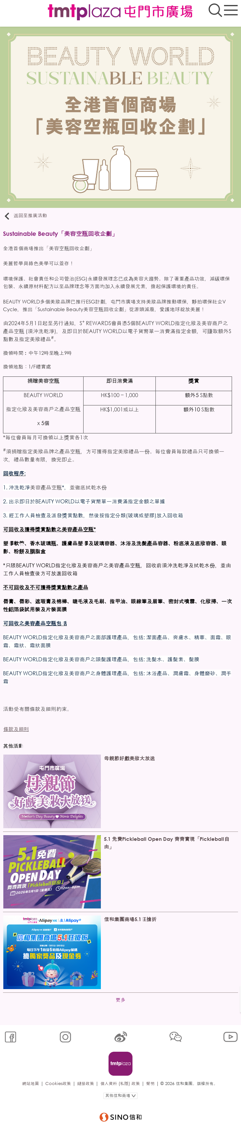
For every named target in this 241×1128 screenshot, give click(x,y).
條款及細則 (16, 729)
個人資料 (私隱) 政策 (120, 1083)
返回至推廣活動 (25, 216)
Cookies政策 (58, 1083)
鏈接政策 (85, 1083)
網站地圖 (30, 1083)
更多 (121, 999)
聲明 (150, 1083)
